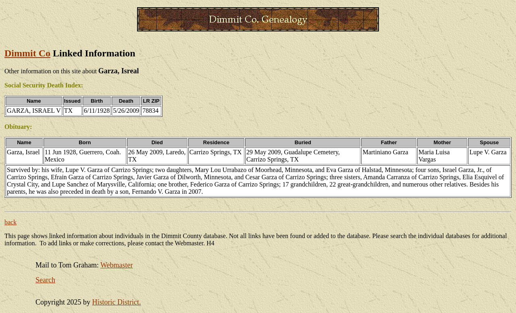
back (10, 222)
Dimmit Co (27, 53)
